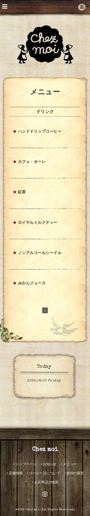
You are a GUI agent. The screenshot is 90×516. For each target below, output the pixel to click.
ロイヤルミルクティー (38, 223)
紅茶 (22, 192)
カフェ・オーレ (32, 162)
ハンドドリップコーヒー (40, 132)
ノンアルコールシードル (40, 253)
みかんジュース (32, 284)
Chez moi (45, 450)
